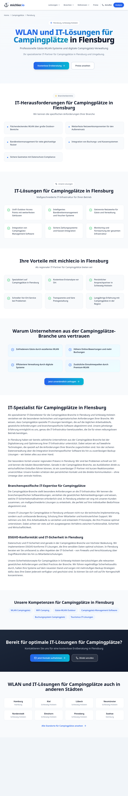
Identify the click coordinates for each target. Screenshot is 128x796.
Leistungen (54, 5)
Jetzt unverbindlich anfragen (64, 381)
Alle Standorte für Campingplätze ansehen (64, 725)
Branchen (69, 5)
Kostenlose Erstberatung (51, 65)
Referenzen (84, 5)
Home (6, 15)
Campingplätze (18, 15)
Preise (95, 5)
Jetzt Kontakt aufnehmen (50, 658)
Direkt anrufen (85, 658)
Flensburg (31, 15)
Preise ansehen (82, 65)
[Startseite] (14, 5)
